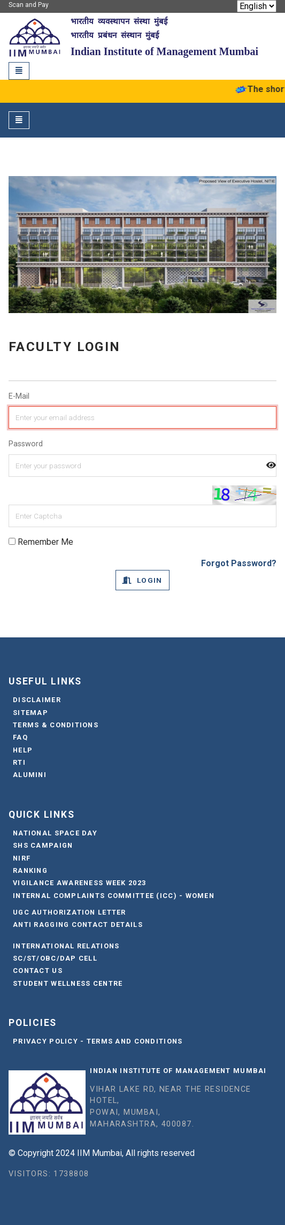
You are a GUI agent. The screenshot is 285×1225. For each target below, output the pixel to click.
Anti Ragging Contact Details (78, 924)
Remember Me (41, 542)
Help (23, 750)
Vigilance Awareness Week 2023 (79, 883)
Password (26, 443)
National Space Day (55, 833)
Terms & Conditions (55, 725)
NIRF (21, 858)
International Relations (66, 946)
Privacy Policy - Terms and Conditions (97, 1041)
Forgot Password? (238, 563)
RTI (19, 762)
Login (142, 580)
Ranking (30, 870)
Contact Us (38, 971)
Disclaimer (37, 700)
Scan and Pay (29, 5)
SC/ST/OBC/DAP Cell (55, 958)
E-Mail (19, 396)
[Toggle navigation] (19, 71)
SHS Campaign (43, 845)
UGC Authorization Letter (69, 912)
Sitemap (30, 713)
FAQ (20, 737)
